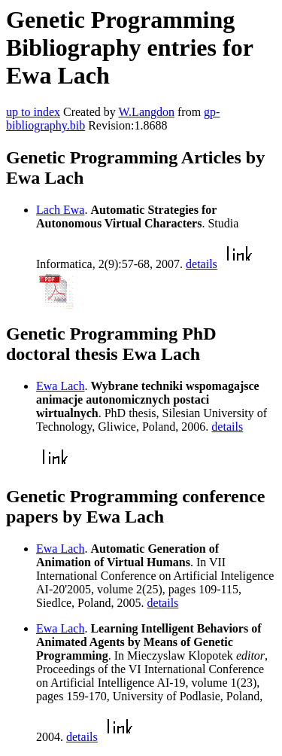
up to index (33, 111)
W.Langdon (146, 111)
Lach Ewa (60, 209)
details (201, 264)
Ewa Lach (60, 386)
